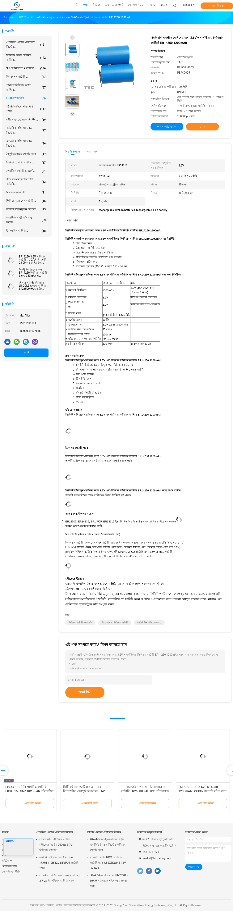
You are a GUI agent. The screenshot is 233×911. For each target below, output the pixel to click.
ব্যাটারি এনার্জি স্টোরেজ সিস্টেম (104, 832)
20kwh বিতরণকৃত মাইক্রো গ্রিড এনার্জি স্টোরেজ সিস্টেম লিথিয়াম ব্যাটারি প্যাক (107, 845)
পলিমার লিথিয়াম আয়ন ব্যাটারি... (26, 87)
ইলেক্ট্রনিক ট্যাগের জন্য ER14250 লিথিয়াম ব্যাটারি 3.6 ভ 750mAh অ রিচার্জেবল (33, 272)
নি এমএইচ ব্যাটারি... (26, 192)
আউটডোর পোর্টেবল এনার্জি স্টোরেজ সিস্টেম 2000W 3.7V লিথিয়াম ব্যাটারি (55, 845)
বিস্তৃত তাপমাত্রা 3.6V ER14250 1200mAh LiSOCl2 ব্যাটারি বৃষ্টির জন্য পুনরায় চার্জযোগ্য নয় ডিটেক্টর (202, 791)
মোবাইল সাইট (9, 866)
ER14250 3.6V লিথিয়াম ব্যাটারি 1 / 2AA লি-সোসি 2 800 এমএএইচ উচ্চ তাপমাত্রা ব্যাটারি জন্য (33, 259)
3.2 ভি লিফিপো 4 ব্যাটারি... (26, 68)
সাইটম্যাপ (7, 860)
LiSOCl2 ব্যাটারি (26, 98)
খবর (4, 855)
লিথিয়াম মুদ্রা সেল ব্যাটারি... (26, 201)
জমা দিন (84, 692)
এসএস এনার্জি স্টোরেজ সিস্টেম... (26, 143)
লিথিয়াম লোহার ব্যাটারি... (26, 163)
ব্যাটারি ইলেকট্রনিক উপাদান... (26, 209)
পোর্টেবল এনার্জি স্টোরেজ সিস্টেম (54, 832)
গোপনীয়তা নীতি (11, 871)
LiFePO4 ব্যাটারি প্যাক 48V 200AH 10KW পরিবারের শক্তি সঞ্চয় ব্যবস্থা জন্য (109, 881)
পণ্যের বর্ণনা (91, 151)
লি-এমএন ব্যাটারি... (26, 77)
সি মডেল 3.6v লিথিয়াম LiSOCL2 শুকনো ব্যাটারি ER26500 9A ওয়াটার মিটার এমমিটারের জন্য (32, 285)
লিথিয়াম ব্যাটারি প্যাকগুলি (80, 622)
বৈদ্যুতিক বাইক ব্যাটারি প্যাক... (26, 154)
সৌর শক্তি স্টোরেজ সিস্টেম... (26, 120)
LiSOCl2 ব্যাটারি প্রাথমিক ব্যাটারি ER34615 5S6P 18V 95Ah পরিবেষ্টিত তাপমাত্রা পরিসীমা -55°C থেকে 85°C (29, 791)
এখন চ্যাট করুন (216, 5)
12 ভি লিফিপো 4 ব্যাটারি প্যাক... (26, 109)
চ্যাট (26, 352)
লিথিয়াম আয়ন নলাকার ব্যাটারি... (26, 57)
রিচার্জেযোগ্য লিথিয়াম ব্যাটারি (114, 622)
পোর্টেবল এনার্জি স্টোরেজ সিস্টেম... (26, 44)
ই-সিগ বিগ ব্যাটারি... (26, 231)
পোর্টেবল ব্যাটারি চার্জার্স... (26, 171)
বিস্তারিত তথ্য (72, 151)
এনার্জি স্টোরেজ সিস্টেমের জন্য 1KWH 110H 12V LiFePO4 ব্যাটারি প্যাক (58, 863)
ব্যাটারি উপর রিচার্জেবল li (149, 622)
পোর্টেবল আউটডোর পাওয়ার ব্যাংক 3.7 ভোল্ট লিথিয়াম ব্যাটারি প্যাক (58, 878)
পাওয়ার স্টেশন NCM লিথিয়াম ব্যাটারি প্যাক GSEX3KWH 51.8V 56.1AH (108, 863)
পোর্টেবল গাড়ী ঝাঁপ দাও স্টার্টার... (26, 220)
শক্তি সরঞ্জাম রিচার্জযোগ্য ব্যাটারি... (26, 181)
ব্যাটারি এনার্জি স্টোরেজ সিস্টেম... (26, 130)
